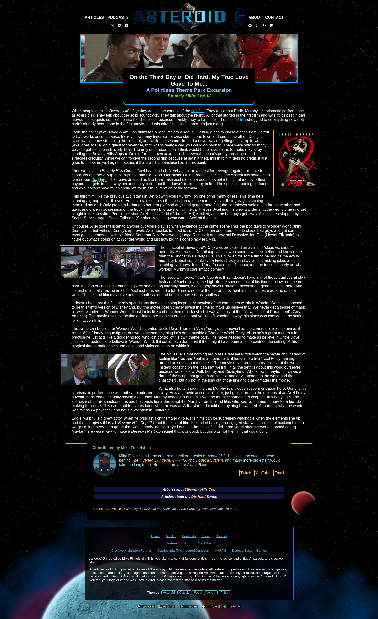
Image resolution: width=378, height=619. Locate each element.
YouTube (262, 473)
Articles (117, 509)
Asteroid (169, 592)
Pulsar (225, 592)
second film (236, 120)
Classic (184, 592)
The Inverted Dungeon (151, 460)
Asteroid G (100, 509)
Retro (198, 592)
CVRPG (179, 460)
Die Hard (99, 179)
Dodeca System (209, 460)
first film (197, 111)
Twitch (245, 473)
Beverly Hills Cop (201, 489)
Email (279, 473)
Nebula (211, 592)
